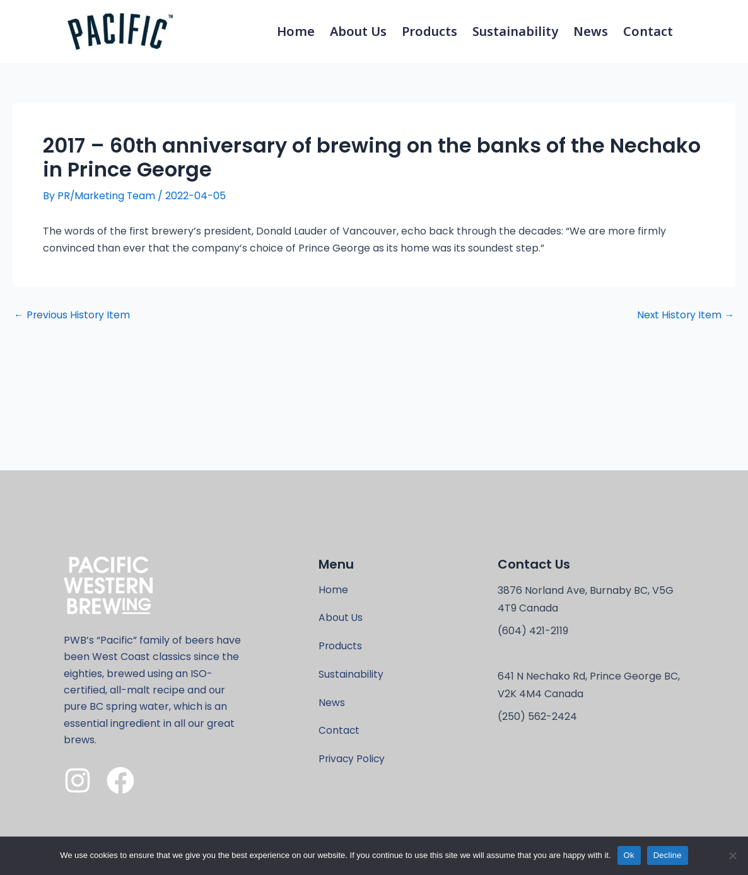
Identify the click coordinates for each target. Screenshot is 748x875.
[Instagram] (77, 780)
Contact (648, 31)
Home (296, 31)
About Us (358, 31)
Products (429, 31)
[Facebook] (120, 780)
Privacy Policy (352, 760)
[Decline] (732, 855)
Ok (629, 855)
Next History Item (685, 315)
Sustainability (515, 31)
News (590, 31)
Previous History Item (72, 315)
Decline (667, 855)
